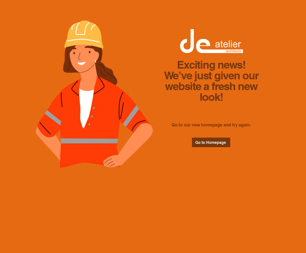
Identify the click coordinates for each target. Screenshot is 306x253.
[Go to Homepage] (211, 142)
